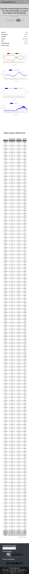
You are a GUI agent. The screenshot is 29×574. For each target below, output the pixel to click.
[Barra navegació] (26, 2)
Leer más (17, 572)
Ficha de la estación (10, 20)
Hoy (18, 20)
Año (22, 20)
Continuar (12, 572)
